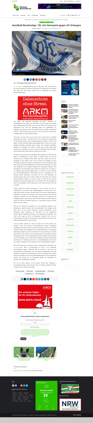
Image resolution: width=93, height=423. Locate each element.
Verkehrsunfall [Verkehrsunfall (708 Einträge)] (25, 404)
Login (61, 1)
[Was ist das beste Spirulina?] (64, 121)
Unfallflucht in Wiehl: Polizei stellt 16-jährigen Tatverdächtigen (73, 132)
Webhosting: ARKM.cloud (52, 420)
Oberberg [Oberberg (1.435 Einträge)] (19, 402)
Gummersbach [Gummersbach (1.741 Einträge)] (14, 400)
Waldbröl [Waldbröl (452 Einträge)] (21, 406)
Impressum (78, 1)
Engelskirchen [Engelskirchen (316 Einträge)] (26, 398)
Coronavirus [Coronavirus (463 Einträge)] (20, 398)
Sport (52, 22)
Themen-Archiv (16, 15)
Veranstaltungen (35, 15)
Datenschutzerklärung (69, 1)
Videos (28, 15)
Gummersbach (35, 19)
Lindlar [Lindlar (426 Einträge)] (26, 400)
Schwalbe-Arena (29, 279)
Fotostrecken (23, 15)
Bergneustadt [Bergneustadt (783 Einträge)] (14, 398)
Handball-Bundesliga (40, 276)
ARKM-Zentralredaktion (37, 28)
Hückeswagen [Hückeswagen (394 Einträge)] (21, 400)
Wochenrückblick (35, 332)
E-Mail (35, 328)
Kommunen (48, 22)
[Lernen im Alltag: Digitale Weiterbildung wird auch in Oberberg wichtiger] (64, 117)
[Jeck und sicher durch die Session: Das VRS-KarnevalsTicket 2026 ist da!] (64, 126)
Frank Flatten (30, 276)
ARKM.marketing (35, 95)
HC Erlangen (51, 276)
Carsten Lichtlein (20, 276)
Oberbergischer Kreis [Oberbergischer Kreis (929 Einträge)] (25, 402)
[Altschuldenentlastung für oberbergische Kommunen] (64, 144)
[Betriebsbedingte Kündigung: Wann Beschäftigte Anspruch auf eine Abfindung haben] (64, 149)
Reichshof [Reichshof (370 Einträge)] (14, 404)
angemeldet (21, 376)
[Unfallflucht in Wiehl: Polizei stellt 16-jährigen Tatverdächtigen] (64, 132)
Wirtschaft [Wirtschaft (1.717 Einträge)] (29, 406)
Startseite (28, 19)
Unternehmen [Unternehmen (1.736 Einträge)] (19, 404)
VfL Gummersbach (40, 279)
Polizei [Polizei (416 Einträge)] (32, 402)
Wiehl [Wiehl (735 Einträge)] (25, 406)
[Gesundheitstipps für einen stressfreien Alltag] (64, 155)
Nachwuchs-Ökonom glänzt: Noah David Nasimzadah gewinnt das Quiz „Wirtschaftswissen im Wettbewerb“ (73, 138)
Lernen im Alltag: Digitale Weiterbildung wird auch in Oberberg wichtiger (74, 117)
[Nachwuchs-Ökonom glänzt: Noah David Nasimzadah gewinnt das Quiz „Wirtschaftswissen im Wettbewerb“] (64, 137)
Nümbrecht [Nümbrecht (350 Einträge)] (14, 402)
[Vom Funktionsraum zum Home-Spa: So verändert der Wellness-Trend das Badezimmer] (64, 111)
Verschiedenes (43, 15)
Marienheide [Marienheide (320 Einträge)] (31, 400)
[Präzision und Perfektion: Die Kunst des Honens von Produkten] (64, 106)
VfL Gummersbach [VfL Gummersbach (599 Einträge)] (15, 406)
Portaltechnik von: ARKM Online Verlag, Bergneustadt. (38, 420)
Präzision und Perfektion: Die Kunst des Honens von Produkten (74, 106)
